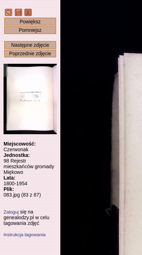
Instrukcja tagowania (25, 234)
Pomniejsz (30, 30)
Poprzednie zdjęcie (30, 53)
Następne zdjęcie (30, 45)
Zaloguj (11, 212)
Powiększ (30, 21)
